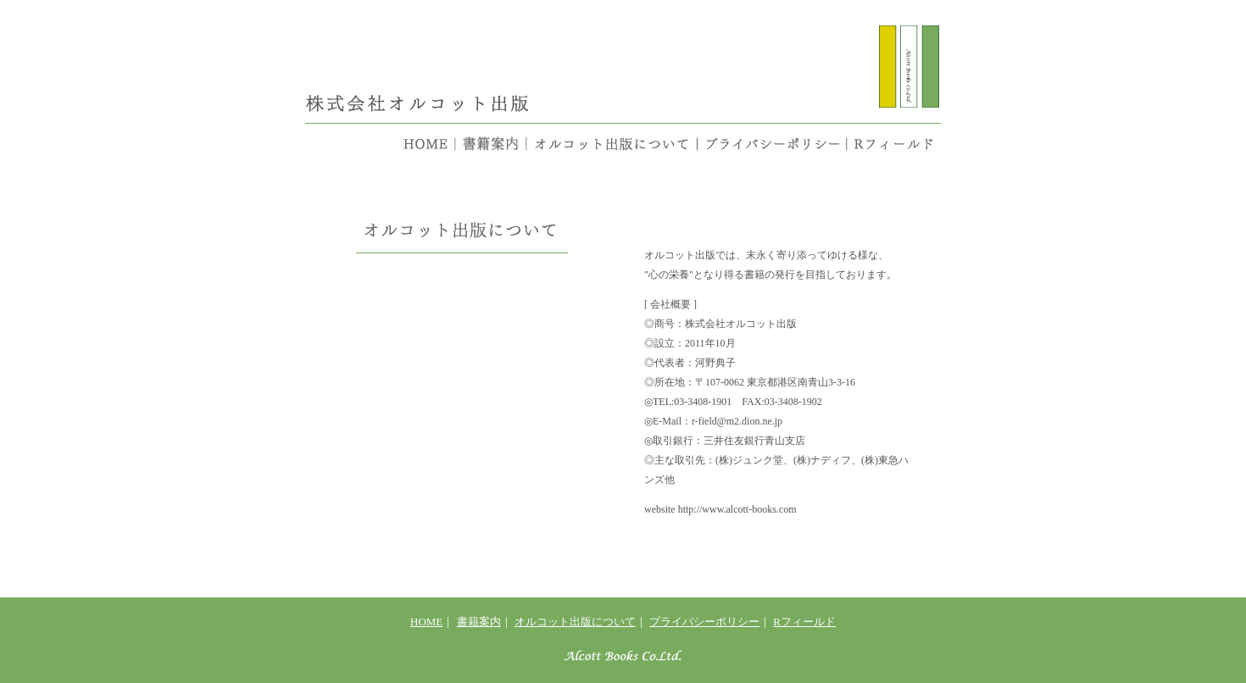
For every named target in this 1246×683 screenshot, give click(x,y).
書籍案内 (479, 621)
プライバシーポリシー (704, 621)
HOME (426, 621)
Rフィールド (804, 621)
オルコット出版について (575, 621)
